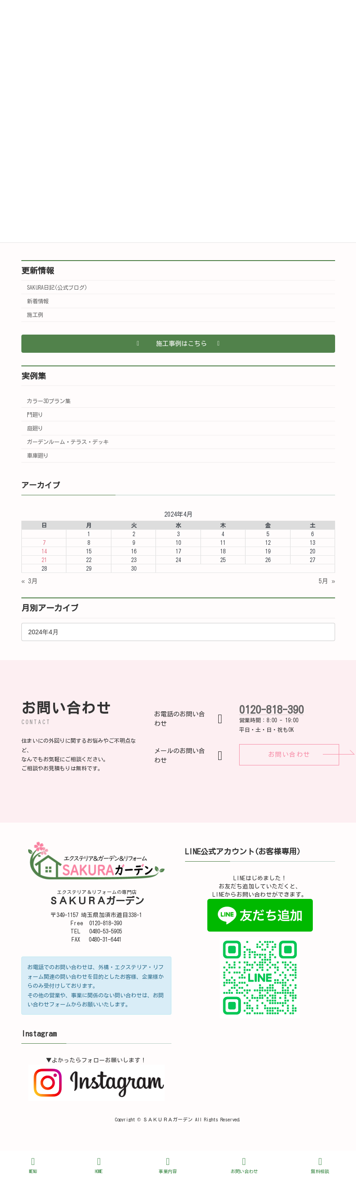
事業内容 (168, 1165)
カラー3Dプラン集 (48, 401)
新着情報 (38, 301)
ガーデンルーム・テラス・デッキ (68, 441)
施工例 (35, 314)
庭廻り (35, 428)
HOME (99, 1165)
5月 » (327, 581)
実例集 (33, 376)
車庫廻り (38, 455)
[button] (178, 344)
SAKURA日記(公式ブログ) (57, 287)
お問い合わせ (244, 1165)
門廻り (35, 414)
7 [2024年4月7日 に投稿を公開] (43, 542)
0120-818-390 (271, 709)
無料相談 (320, 1165)
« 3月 (29, 581)
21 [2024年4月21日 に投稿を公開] (43, 559)
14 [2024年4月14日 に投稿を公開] (43, 551)
